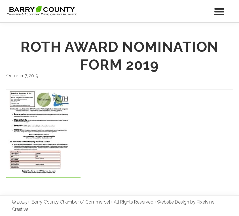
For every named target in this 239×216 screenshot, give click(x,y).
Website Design (173, 202)
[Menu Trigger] (219, 11)
